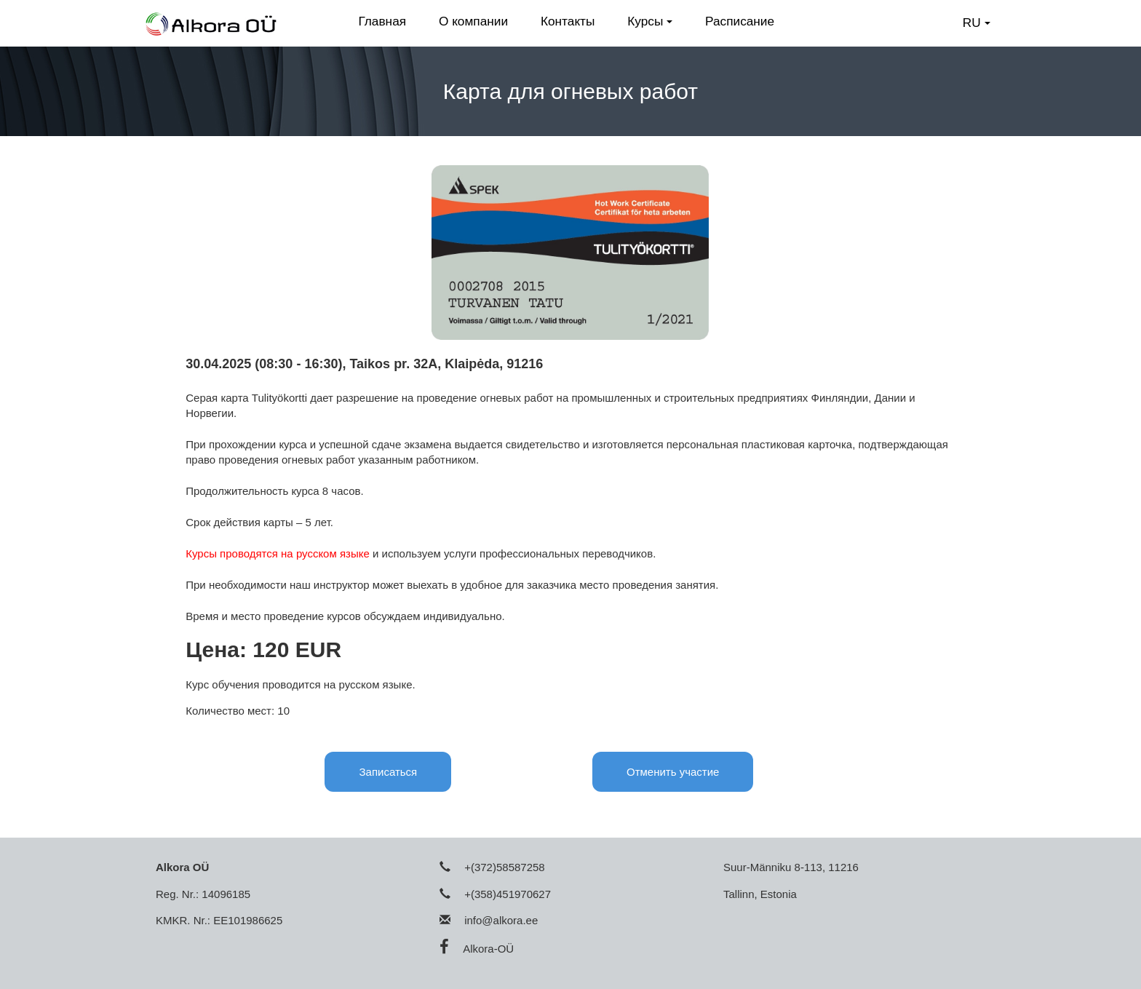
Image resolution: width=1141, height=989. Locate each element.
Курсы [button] (649, 21)
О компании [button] (473, 21)
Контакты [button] (568, 21)
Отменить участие (673, 772)
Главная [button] (382, 21)
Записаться (388, 772)
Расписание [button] (739, 21)
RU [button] (976, 22)
